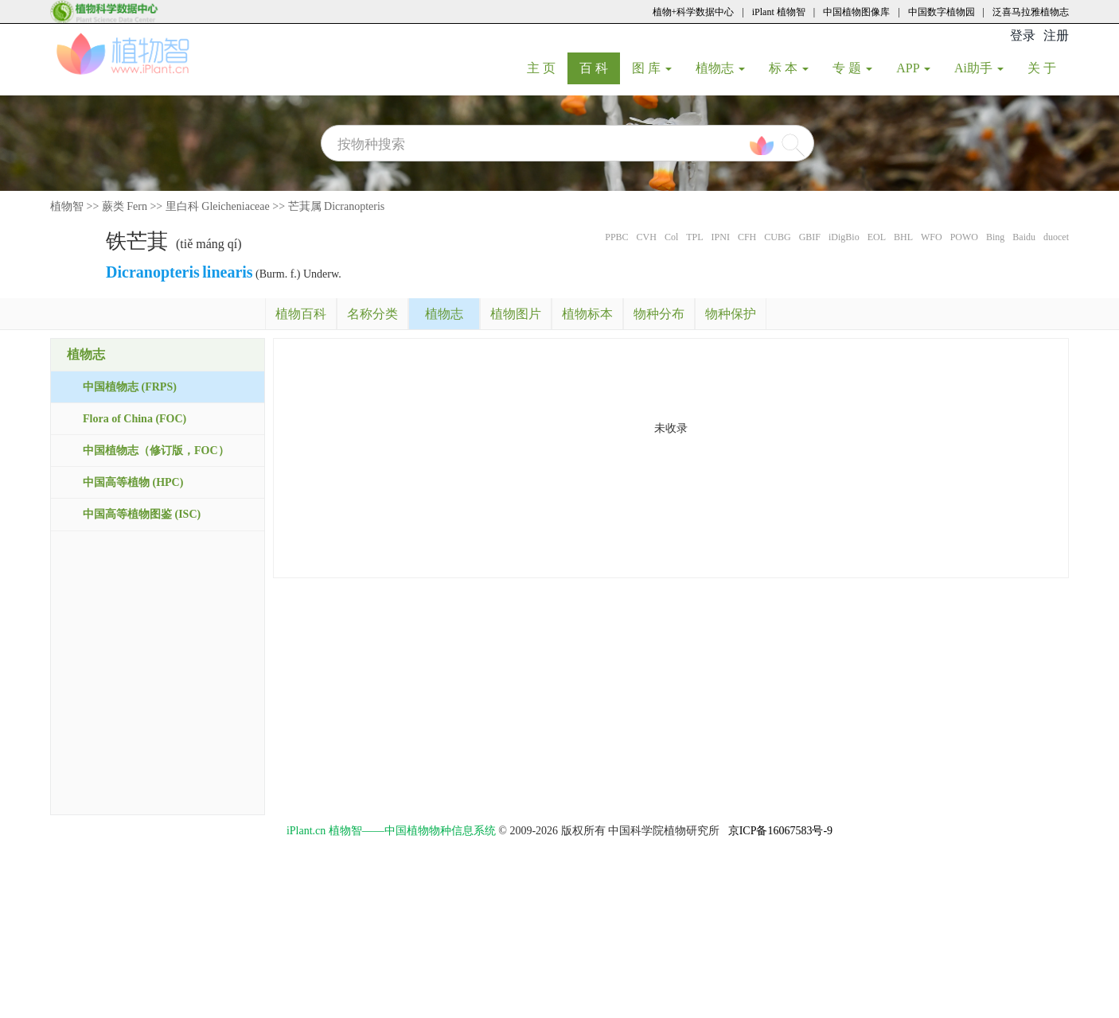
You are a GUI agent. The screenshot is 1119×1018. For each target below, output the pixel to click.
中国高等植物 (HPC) (133, 482)
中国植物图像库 (856, 11)
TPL (694, 237)
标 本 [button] (789, 68)
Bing (995, 237)
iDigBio (844, 237)
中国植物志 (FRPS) (130, 387)
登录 (1022, 35)
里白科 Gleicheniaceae (218, 206)
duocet (1056, 237)
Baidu (1023, 237)
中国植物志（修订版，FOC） (156, 451)
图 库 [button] (652, 68)
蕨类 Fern (124, 206)
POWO (964, 237)
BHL (903, 237)
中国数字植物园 (941, 11)
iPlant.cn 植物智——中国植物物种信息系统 (391, 831)
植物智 (67, 206)
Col (671, 237)
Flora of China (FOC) (134, 419)
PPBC (616, 237)
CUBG (777, 237)
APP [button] (913, 68)
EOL (877, 237)
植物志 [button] (720, 68)
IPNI (721, 237)
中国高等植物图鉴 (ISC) (142, 514)
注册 (1056, 35)
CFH (747, 237)
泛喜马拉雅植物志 (1030, 11)
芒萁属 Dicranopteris (336, 206)
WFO (931, 237)
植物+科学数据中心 (694, 11)
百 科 (599, 67)
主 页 (547, 67)
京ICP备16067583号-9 (780, 831)
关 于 (1047, 67)
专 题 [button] (852, 68)
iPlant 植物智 (778, 11)
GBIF (810, 237)
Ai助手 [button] (979, 68)
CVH (647, 237)
